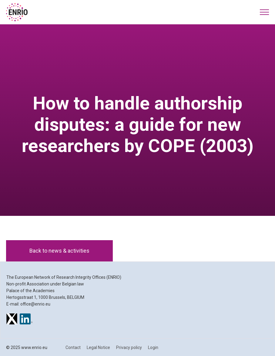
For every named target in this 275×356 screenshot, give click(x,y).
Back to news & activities (59, 250)
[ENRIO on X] (11, 319)
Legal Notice (98, 347)
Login (153, 347)
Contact (73, 347)
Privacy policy (129, 347)
